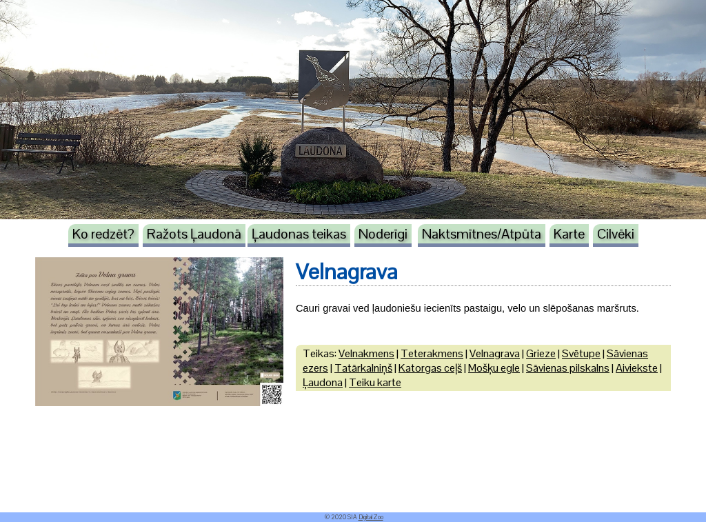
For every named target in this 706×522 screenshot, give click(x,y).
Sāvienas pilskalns (567, 368)
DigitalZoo (371, 517)
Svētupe (581, 353)
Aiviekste (637, 368)
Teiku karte (375, 382)
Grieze (541, 353)
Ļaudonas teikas (299, 234)
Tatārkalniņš (363, 368)
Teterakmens (432, 353)
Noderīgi (383, 234)
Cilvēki (615, 234)
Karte (569, 234)
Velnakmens (366, 353)
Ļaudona (323, 382)
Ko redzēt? (103, 234)
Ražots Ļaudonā (194, 234)
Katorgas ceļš (430, 368)
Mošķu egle (494, 368)
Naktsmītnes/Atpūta (481, 234)
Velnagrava (495, 353)
